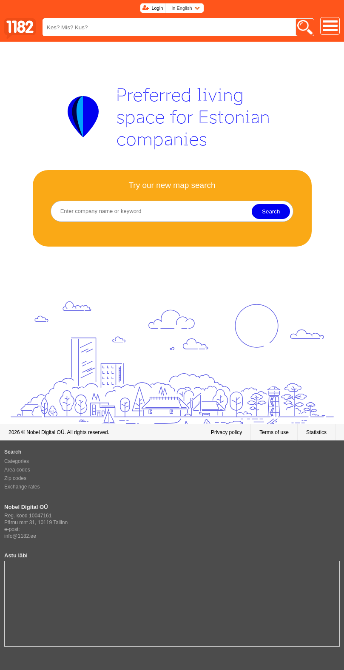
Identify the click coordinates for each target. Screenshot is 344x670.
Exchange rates (22, 487)
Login (157, 8)
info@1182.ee (20, 536)
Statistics (316, 432)
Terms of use (274, 432)
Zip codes (15, 478)
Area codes (17, 470)
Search (271, 211)
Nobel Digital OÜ (45, 432)
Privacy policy (226, 432)
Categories (16, 461)
